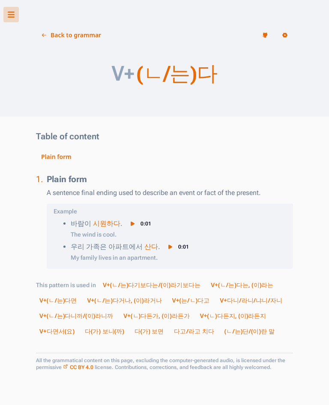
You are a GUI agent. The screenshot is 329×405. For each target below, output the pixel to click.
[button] (11, 14)
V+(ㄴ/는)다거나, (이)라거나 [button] (124, 300)
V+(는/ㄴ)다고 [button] (191, 300)
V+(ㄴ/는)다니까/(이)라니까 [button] (76, 316)
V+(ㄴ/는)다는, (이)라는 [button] (242, 285)
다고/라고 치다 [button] (194, 331)
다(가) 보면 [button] (149, 331)
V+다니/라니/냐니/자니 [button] (251, 300)
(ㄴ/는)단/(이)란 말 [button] (249, 331)
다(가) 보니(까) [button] (104, 331)
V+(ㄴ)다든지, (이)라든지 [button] (233, 316)
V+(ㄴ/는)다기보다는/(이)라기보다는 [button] (151, 285)
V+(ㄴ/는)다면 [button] (58, 300)
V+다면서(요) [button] (57, 331)
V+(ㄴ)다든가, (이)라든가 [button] (156, 316)
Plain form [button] (56, 157)
